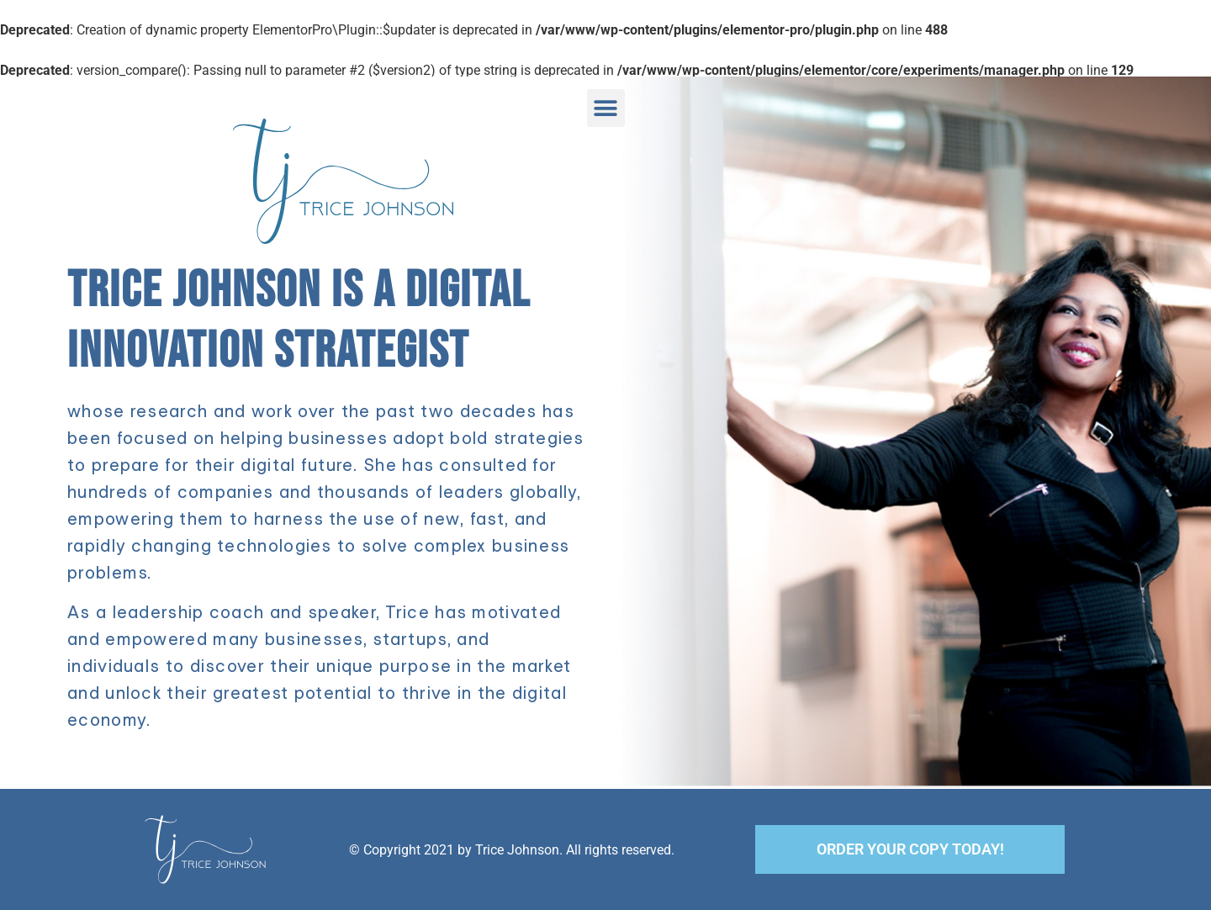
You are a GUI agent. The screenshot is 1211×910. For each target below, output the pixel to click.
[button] (606, 108)
